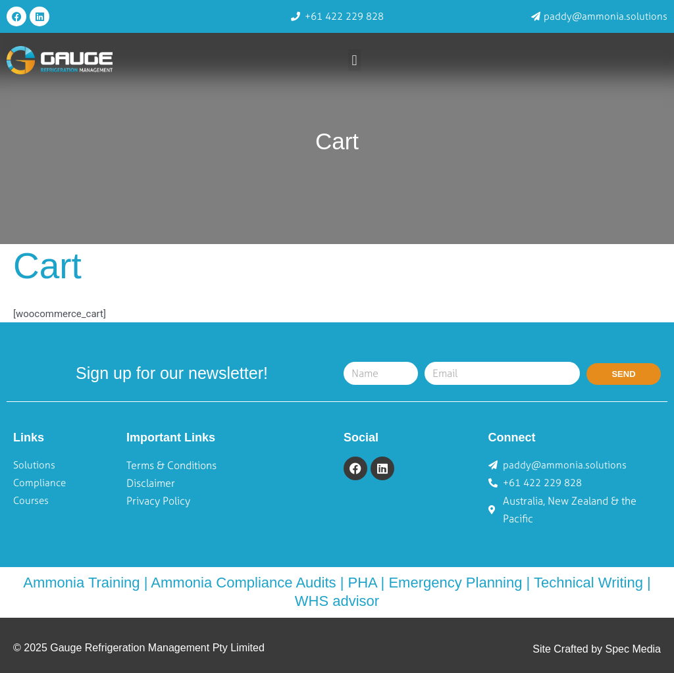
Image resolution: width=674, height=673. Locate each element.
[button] (354, 60)
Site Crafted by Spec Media (596, 649)
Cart (337, 141)
